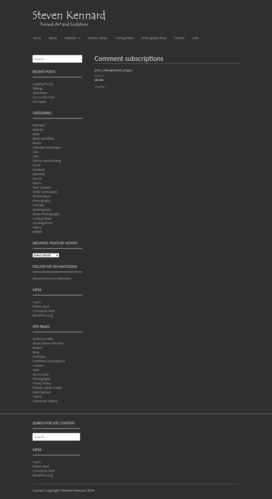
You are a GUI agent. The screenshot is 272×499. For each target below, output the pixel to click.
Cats (36, 152)
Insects (37, 178)
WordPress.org (43, 315)
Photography (41, 201)
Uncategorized (42, 223)
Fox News (39, 102)
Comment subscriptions (49, 361)
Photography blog (154, 38)
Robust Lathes (97, 38)
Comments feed (44, 311)
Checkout (39, 357)
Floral (36, 165)
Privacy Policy (42, 383)
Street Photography (46, 214)
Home (37, 38)
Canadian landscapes (47, 147)
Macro (37, 183)
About (53, 38)
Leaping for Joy (43, 84)
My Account (41, 374)
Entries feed (41, 306)
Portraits (38, 205)
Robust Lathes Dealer (47, 388)
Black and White (43, 138)
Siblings (38, 88)
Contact (179, 38)
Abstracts (39, 125)
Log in (37, 302)
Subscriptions (42, 392)
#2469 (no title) (43, 339)
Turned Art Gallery (45, 401)
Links (195, 38)
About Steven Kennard (48, 343)
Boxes (37, 143)
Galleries (70, 38)
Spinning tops (42, 210)
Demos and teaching (47, 161)
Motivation (40, 93)
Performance (41, 196)
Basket (37, 348)
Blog (36, 352)
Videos (37, 227)
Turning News (124, 38)
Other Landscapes (45, 192)
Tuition (37, 397)
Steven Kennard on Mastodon (52, 278)
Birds (36, 134)
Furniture (39, 170)
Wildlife (37, 232)
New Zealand (42, 187)
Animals (38, 130)
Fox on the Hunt (44, 97)
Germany (39, 174)
